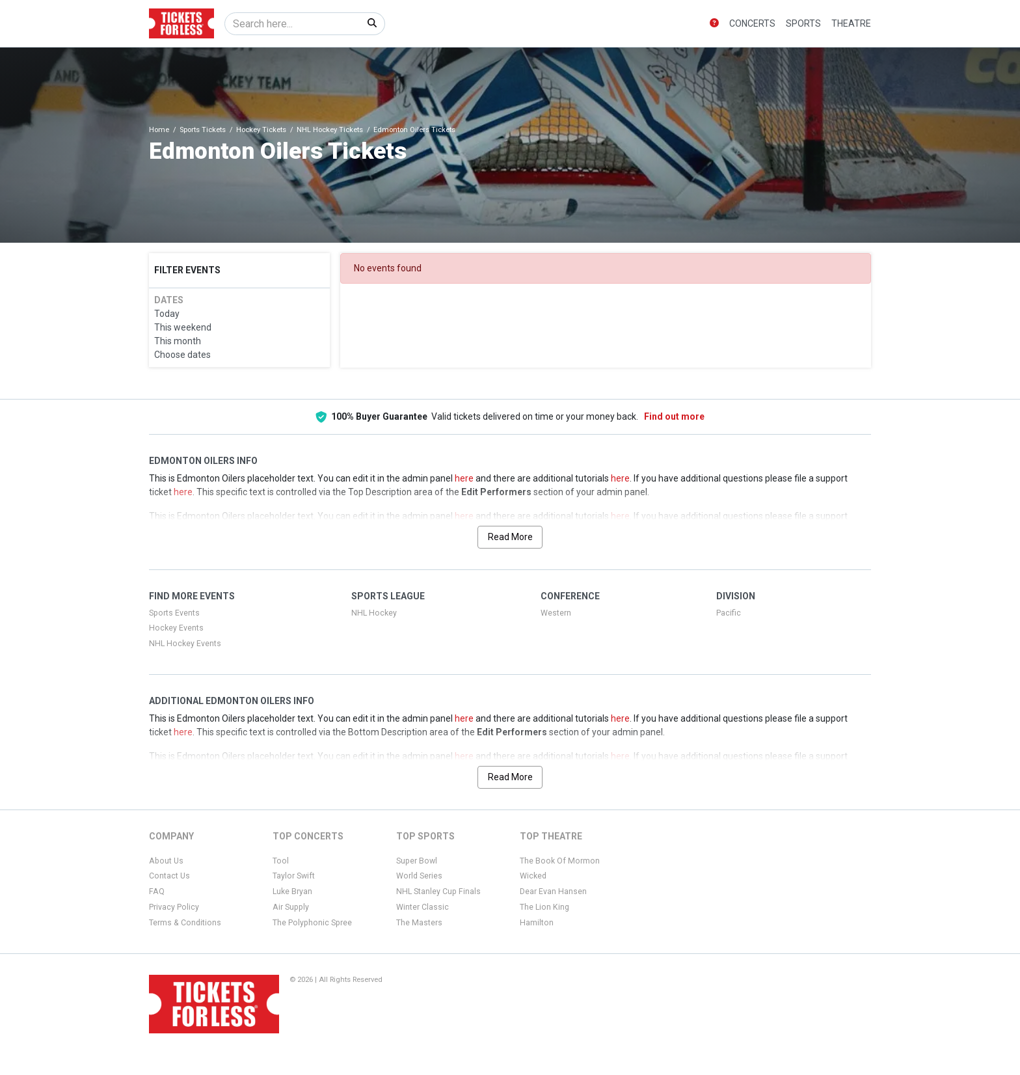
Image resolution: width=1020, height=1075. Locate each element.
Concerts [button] (752, 23)
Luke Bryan (292, 891)
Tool (281, 860)
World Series (419, 875)
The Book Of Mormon (560, 860)
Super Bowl (416, 860)
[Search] (292, 23)
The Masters (419, 922)
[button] (714, 24)
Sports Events (174, 613)
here (464, 478)
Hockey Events (176, 628)
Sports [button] (803, 23)
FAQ (157, 891)
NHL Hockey (374, 613)
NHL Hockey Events (185, 643)
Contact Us (169, 875)
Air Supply (291, 907)
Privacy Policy (174, 907)
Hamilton (537, 922)
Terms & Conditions (185, 922)
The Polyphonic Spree (312, 922)
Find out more (674, 416)
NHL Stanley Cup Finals (438, 891)
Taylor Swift (294, 875)
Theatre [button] (851, 23)
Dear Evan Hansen (553, 891)
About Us (166, 860)
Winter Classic (422, 907)
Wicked (533, 875)
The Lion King (544, 907)
